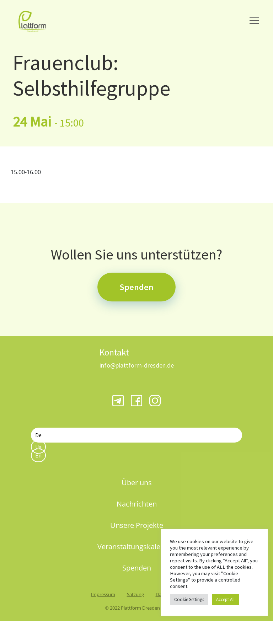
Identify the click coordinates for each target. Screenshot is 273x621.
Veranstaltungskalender (136, 546)
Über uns (137, 482)
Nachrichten (137, 504)
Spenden (136, 287)
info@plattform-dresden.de (137, 365)
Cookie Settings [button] (189, 599)
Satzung (135, 594)
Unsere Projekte (136, 525)
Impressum (103, 594)
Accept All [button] (225, 599)
